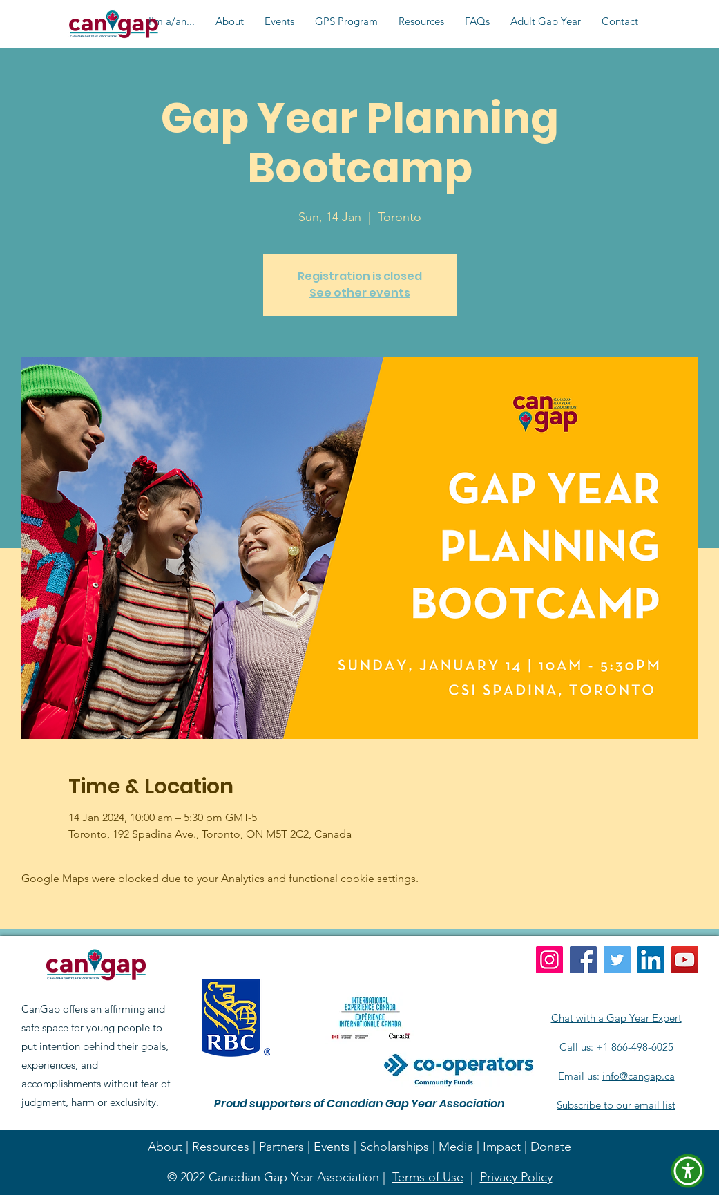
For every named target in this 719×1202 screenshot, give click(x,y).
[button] (171, 21)
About (165, 1146)
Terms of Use (427, 1177)
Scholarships (394, 1146)
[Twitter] (617, 959)
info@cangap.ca (638, 1075)
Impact (502, 1146)
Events (332, 1146)
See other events (359, 293)
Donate (550, 1146)
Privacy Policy (516, 1177)
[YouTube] (684, 959)
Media (456, 1146)
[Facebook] (583, 959)
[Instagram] (549, 959)
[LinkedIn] (650, 959)
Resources (220, 1146)
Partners (281, 1146)
